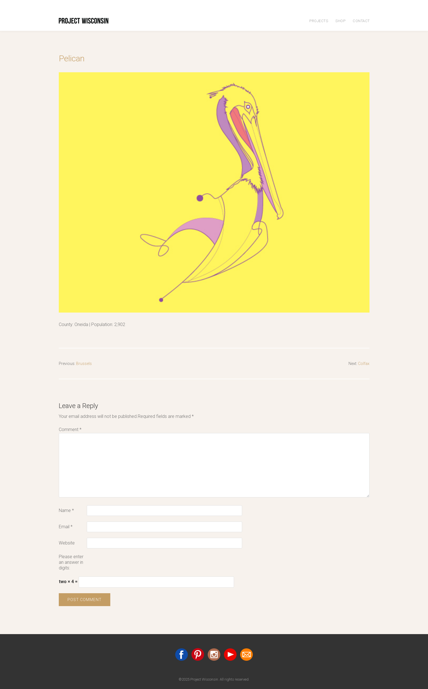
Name (66, 510)
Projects (318, 21)
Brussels (86, 363)
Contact (361, 21)
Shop (340, 21)
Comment (70, 429)
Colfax (363, 363)
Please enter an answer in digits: (71, 562)
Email (65, 526)
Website (67, 543)
